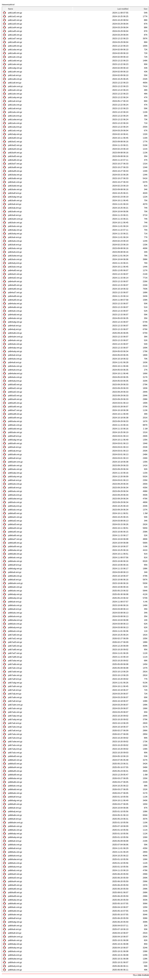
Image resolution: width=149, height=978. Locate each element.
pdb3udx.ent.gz (15, 259)
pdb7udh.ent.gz (15, 686)
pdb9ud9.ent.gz (15, 896)
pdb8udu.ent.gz (15, 852)
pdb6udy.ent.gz (15, 627)
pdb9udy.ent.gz (15, 966)
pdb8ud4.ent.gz (15, 767)
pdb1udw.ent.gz (15, 119)
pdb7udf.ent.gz (15, 679)
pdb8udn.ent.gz (15, 826)
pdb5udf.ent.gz (15, 436)
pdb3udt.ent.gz (15, 244)
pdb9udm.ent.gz (15, 936)
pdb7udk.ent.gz (15, 697)
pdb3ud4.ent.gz (15, 152)
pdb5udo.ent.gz (15, 469)
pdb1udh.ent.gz (15, 71)
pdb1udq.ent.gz (15, 97)
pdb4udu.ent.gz (15, 366)
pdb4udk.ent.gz (15, 333)
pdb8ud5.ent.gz (15, 771)
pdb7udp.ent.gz (15, 716)
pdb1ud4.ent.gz (15, 27)
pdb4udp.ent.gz (15, 348)
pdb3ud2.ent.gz (15, 145)
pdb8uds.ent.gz (15, 844)
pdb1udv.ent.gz (15, 116)
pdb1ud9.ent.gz (15, 46)
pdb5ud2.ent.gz (15, 392)
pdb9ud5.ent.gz (15, 885)
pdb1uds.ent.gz (15, 105)
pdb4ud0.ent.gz (15, 270)
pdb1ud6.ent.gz (15, 35)
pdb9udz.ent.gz (15, 970)
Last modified (122, 9)
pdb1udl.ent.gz (14, 83)
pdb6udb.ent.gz (15, 554)
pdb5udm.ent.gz (15, 462)
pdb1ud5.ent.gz (15, 31)
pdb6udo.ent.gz (15, 590)
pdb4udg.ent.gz (15, 322)
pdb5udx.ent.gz (15, 502)
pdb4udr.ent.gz (15, 355)
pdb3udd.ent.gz (15, 186)
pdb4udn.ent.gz (15, 340)
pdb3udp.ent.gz (15, 230)
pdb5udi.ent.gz (14, 447)
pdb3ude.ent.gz (15, 189)
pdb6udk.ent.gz (15, 576)
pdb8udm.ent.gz (15, 822)
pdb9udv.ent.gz (15, 955)
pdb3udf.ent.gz (15, 193)
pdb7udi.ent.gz (14, 690)
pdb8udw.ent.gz (15, 859)
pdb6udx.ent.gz (15, 624)
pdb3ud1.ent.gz (15, 141)
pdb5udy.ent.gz (15, 506)
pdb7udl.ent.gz (14, 701)
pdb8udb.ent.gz (15, 782)
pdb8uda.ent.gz (15, 778)
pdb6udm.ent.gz (15, 583)
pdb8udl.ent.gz (14, 819)
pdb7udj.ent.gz (14, 694)
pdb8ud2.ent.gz (15, 760)
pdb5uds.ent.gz (15, 484)
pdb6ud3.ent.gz (15, 524)
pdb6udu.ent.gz (15, 613)
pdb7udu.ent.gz (15, 734)
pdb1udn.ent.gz (15, 90)
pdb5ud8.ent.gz (15, 414)
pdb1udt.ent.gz (15, 108)
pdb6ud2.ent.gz (15, 521)
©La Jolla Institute (141, 975)
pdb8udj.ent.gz (14, 811)
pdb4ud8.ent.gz (15, 296)
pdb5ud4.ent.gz (15, 399)
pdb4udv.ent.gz (15, 370)
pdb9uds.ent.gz (15, 951)
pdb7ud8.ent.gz (15, 657)
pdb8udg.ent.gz (15, 800)
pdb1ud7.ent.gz (15, 38)
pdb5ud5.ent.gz (15, 403)
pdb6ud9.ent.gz (15, 546)
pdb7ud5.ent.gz (15, 646)
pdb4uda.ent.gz (15, 303)
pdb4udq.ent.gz (15, 351)
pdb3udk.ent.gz (15, 211)
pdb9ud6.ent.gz (15, 889)
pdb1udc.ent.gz (15, 57)
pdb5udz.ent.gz (15, 510)
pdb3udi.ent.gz (14, 204)
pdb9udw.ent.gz (15, 959)
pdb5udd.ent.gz (15, 429)
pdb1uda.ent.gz (15, 49)
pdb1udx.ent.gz (15, 123)
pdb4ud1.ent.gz (15, 274)
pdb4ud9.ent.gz (15, 300)
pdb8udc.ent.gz (15, 786)
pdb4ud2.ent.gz (15, 278)
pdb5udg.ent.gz (15, 440)
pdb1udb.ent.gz (15, 53)
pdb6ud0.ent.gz (15, 513)
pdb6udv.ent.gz (15, 616)
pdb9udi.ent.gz (14, 929)
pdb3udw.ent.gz (15, 256)
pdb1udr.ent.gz (15, 101)
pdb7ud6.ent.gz (15, 649)
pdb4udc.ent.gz (15, 311)
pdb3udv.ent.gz (15, 252)
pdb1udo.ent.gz (15, 94)
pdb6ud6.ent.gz (15, 535)
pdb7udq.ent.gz (15, 719)
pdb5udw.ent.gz (15, 498)
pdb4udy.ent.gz (15, 381)
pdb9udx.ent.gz (15, 962)
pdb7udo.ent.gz (15, 712)
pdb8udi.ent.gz (14, 808)
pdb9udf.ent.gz (15, 918)
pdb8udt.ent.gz (15, 848)
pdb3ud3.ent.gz (15, 149)
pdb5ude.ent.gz (15, 432)
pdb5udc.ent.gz (15, 425)
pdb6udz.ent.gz (15, 631)
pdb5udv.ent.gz (15, 495)
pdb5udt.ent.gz (15, 487)
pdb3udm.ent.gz (15, 219)
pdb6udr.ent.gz (15, 602)
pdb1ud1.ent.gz (15, 16)
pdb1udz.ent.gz (15, 130)
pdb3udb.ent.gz (15, 178)
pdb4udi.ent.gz (14, 325)
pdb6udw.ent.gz (15, 620)
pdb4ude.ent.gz (15, 318)
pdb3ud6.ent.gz (15, 160)
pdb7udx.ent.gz (15, 745)
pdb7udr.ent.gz (15, 723)
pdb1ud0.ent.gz (15, 13)
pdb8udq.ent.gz (15, 837)
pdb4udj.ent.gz (14, 329)
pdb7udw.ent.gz (15, 741)
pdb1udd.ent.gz (15, 60)
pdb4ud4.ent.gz (15, 281)
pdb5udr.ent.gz (15, 480)
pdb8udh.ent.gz (15, 804)
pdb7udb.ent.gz (15, 664)
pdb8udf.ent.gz (15, 797)
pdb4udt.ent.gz (15, 362)
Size (145, 9)
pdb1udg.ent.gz (15, 68)
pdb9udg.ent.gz (15, 922)
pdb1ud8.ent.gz (15, 42)
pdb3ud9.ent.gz (15, 171)
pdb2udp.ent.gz (15, 134)
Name (10, 9)
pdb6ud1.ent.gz (15, 517)
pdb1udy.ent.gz (15, 127)
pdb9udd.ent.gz (15, 911)
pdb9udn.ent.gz (15, 940)
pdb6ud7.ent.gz (15, 539)
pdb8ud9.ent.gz (15, 775)
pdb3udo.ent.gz (15, 226)
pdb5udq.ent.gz (15, 476)
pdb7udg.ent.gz (15, 683)
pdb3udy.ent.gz (15, 263)
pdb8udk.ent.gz (15, 815)
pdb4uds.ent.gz (15, 359)
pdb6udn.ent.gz (15, 587)
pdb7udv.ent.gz (15, 738)
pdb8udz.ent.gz (15, 870)
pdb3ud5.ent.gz (15, 156)
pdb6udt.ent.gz (15, 609)
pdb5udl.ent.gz (14, 458)
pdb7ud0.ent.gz (15, 635)
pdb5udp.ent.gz (15, 473)
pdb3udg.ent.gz (15, 197)
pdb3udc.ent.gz (15, 182)
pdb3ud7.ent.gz (15, 164)
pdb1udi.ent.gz (14, 75)
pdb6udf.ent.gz (15, 565)
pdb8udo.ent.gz (15, 830)
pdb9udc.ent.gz (15, 907)
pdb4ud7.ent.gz (15, 292)
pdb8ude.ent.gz (15, 793)
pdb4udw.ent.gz (15, 373)
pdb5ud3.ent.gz (15, 395)
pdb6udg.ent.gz (15, 568)
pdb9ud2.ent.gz (15, 874)
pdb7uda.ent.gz (15, 660)
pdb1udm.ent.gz (15, 86)
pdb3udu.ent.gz (15, 248)
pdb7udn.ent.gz (15, 708)
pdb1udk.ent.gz (15, 79)
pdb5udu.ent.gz (15, 491)
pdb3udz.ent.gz (15, 267)
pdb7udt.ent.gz (15, 730)
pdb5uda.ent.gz (15, 421)
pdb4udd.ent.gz (15, 314)
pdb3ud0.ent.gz (15, 138)
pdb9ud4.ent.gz (15, 881)
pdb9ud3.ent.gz (15, 878)
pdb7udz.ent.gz (15, 752)
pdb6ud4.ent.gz (15, 528)
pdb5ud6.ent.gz (15, 406)
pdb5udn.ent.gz (15, 465)
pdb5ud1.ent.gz (15, 388)
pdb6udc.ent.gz (15, 557)
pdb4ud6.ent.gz (15, 289)
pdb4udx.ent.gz (15, 377)
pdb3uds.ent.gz (15, 241)
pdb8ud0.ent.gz (15, 756)
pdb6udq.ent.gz (15, 598)
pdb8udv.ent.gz (15, 856)
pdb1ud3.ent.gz (15, 24)
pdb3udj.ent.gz (14, 208)
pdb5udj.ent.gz (14, 451)
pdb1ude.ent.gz (15, 64)
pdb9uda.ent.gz (15, 900)
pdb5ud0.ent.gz (15, 384)
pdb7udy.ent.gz (15, 749)
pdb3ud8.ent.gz (15, 167)
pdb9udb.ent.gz (15, 903)
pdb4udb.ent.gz (15, 307)
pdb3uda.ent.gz (15, 175)
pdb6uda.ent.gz (15, 550)
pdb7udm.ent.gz (15, 705)
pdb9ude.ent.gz (15, 914)
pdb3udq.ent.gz (15, 233)
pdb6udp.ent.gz (15, 594)
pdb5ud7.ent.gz (15, 410)
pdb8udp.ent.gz (15, 833)
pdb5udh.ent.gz (15, 443)
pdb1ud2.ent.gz (15, 20)
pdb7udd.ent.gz (15, 671)
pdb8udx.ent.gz (15, 863)
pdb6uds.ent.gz (15, 605)
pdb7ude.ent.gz (15, 675)
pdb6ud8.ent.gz (15, 543)
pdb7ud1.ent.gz (15, 638)
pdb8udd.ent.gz (15, 789)
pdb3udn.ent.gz (15, 222)
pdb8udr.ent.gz (15, 841)
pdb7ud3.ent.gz (15, 642)
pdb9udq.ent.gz (15, 948)
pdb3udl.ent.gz (14, 215)
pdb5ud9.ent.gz (15, 417)
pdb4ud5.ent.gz (15, 285)
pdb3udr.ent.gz (15, 237)
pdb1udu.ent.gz (15, 112)
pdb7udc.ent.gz (15, 668)
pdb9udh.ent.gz (15, 925)
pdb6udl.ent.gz (14, 579)
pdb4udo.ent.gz (15, 344)
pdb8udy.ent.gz (15, 867)
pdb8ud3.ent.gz (15, 763)
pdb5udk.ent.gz (15, 454)
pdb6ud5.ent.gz (15, 532)
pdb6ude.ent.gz (15, 561)
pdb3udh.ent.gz (15, 200)
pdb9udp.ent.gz (15, 944)
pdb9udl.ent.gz (14, 933)
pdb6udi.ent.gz (14, 572)
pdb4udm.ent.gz (15, 337)
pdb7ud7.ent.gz (15, 653)
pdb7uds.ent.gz (15, 727)
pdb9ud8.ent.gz (15, 892)
